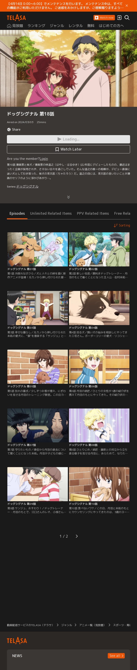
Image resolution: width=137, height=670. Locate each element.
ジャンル (66, 625)
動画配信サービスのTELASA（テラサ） (30, 625)
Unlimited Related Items (51, 213)
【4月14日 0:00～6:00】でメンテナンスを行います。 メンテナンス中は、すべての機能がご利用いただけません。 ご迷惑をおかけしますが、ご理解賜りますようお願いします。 (65, 6)
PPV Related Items (93, 213)
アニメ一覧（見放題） (92, 625)
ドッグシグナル (27, 186)
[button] (104, 17)
